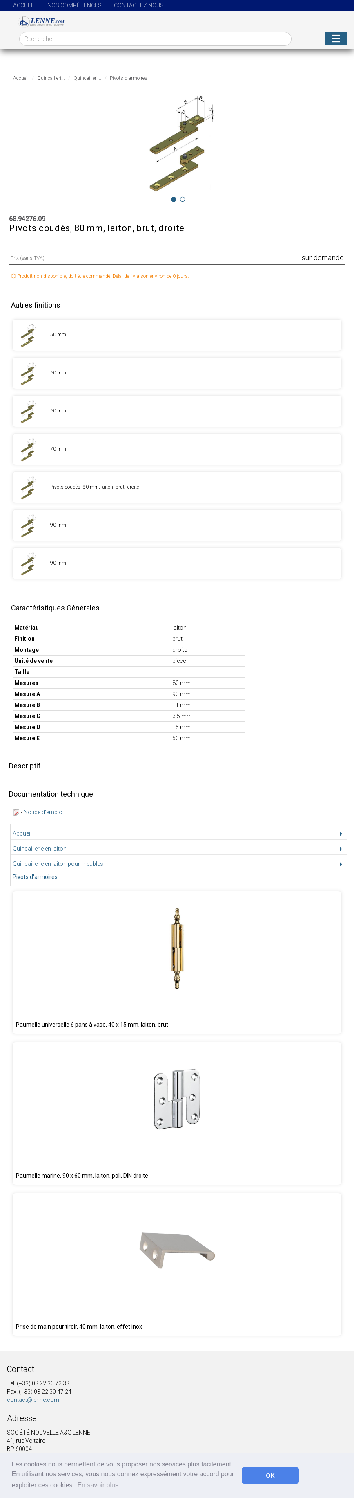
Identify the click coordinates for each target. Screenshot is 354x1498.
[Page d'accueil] (38, 21)
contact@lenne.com (33, 1400)
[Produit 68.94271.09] (177, 373)
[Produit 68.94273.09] (177, 449)
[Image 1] (183, 199)
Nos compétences (74, 5)
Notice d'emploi (44, 812)
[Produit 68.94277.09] (177, 563)
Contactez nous (139, 5)
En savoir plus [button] (97, 1485)
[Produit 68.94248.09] (177, 962)
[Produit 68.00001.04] (177, 1264)
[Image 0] (174, 199)
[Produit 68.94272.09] (177, 411)
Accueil (24, 5)
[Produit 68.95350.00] (177, 1113)
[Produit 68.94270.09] (177, 335)
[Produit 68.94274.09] (177, 487)
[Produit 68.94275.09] (177, 525)
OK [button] (270, 1475)
